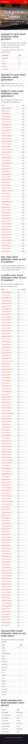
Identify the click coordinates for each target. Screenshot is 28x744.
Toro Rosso (4, 66)
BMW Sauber (5, 69)
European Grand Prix (7, 210)
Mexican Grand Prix (6, 297)
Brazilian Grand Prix (6, 124)
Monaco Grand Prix (6, 130)
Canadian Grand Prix (7, 116)
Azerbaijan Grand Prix (7, 292)
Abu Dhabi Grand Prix (7, 152)
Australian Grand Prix (7, 121)
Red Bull (4, 63)
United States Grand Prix (7, 149)
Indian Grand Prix (6, 155)
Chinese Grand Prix (6, 248)
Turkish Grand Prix (6, 218)
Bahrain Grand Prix (6, 119)
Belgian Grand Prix (6, 110)
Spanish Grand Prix (6, 215)
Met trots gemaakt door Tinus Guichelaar (14, 740)
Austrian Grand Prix (6, 341)
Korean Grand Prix (6, 160)
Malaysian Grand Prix (7, 144)
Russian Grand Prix (6, 328)
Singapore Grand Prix (7, 108)
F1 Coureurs (5, 2)
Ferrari (3, 61)
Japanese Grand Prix (7, 157)
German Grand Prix (6, 171)
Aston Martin (5, 58)
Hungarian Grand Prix (7, 127)
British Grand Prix (6, 113)
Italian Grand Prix (6, 166)
